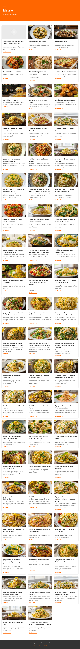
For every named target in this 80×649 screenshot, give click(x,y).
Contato (45, 646)
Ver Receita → (7, 52)
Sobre (39, 646)
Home (4, 6)
